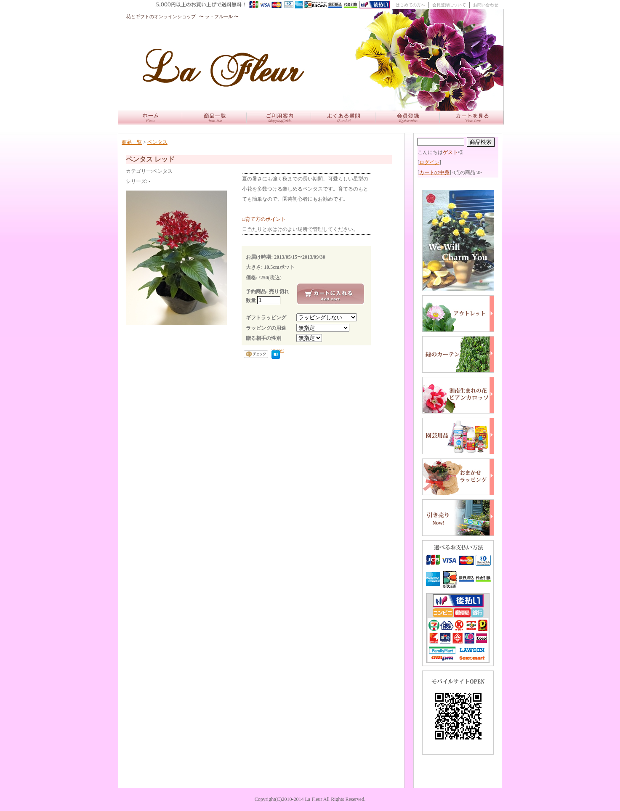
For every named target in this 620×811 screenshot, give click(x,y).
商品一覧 (132, 142)
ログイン (429, 162)
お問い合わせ (485, 5)
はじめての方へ (410, 5)
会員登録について (449, 5)
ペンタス (157, 142)
